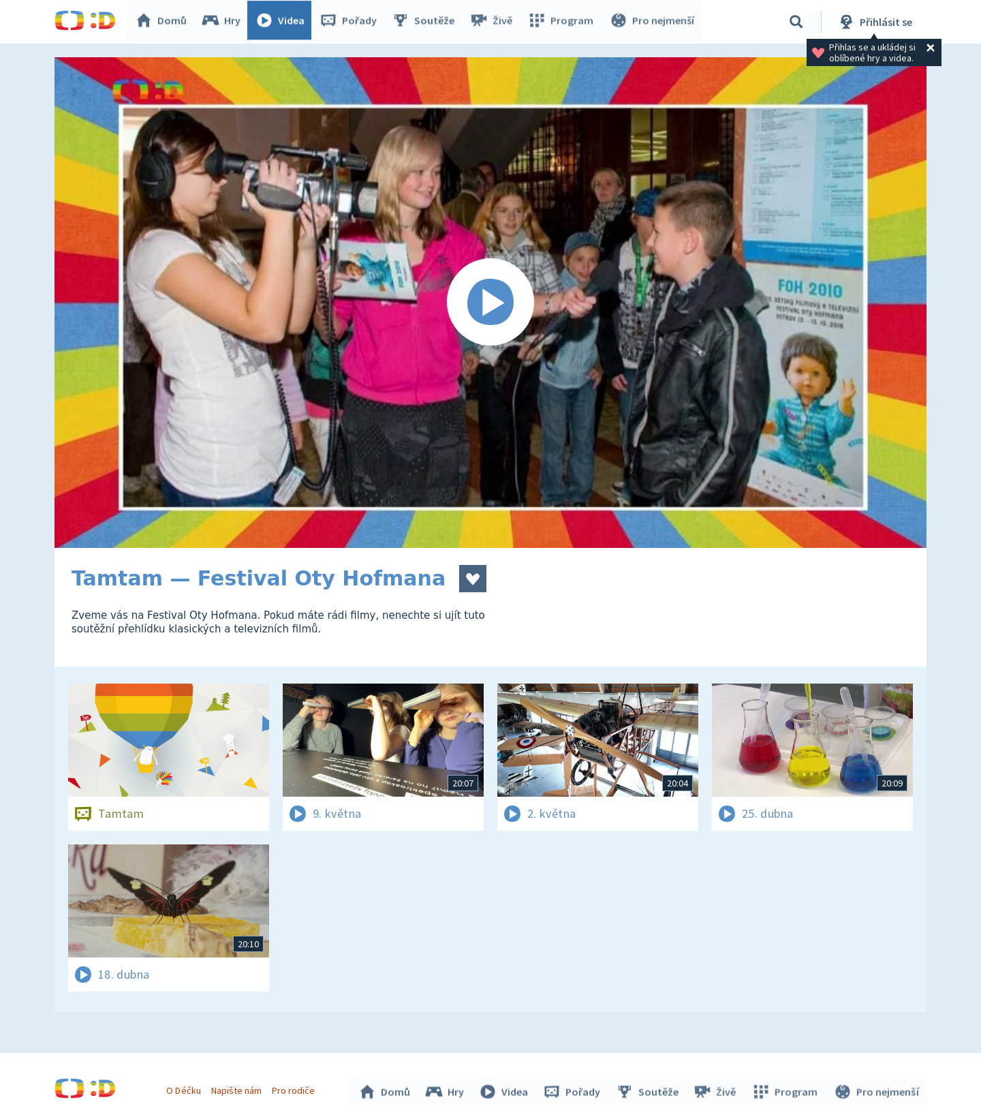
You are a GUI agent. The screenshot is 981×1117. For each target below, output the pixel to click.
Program (562, 22)
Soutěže (426, 22)
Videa (283, 22)
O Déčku (185, 1088)
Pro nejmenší (653, 22)
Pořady (351, 22)
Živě (494, 22)
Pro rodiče (295, 1088)
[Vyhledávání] (796, 22)
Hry (224, 22)
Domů (164, 22)
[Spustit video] (490, 302)
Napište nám (238, 1088)
